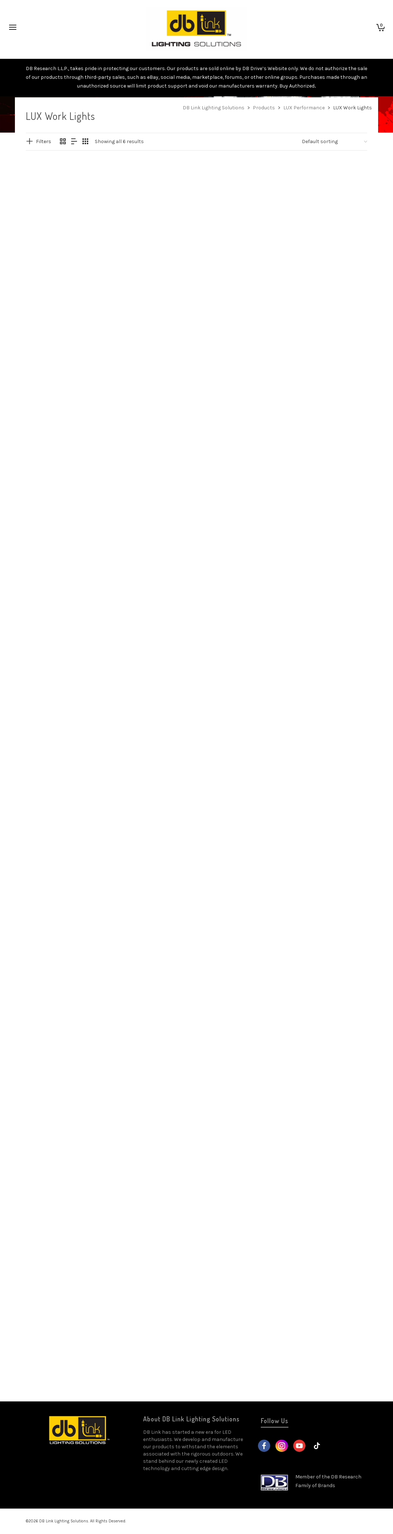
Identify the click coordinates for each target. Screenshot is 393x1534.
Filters (43, 141)
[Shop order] (334, 141)
